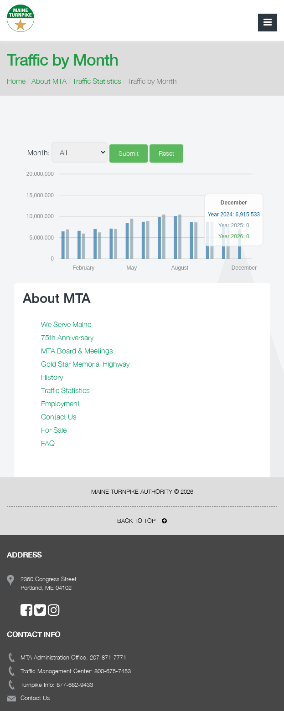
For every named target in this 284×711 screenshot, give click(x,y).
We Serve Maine (66, 324)
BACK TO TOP (142, 520)
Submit (129, 153)
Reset (166, 153)
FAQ (48, 443)
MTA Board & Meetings (77, 351)
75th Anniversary (67, 337)
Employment (60, 403)
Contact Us (59, 417)
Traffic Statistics (96, 81)
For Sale (54, 430)
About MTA (49, 81)
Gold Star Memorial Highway (85, 364)
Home (16, 81)
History (52, 377)
